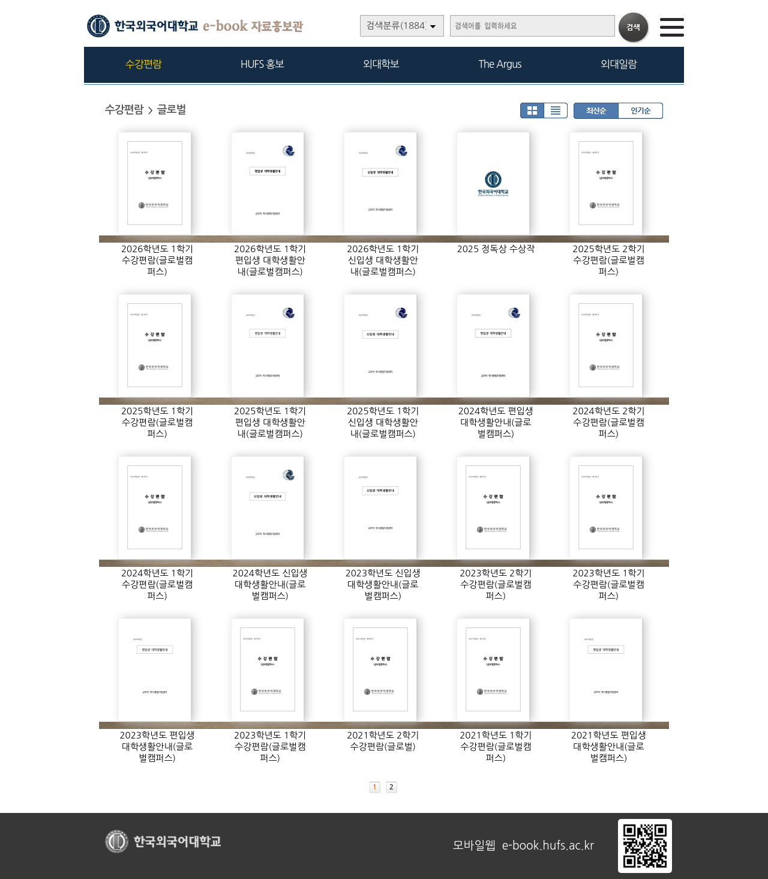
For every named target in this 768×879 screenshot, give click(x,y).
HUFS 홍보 (262, 64)
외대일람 (619, 64)
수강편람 (143, 64)
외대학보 (381, 64)
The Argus (500, 64)
